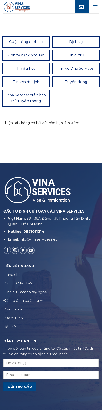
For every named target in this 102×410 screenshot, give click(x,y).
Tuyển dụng (76, 82)
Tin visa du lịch (26, 82)
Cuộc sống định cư (26, 42)
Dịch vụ (76, 42)
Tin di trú (76, 55)
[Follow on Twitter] (23, 250)
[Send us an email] (31, 250)
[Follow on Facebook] (7, 250)
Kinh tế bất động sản (26, 55)
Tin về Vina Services (76, 68)
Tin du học (26, 68)
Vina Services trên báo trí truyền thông (26, 98)
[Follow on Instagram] (15, 250)
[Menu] (95, 6)
